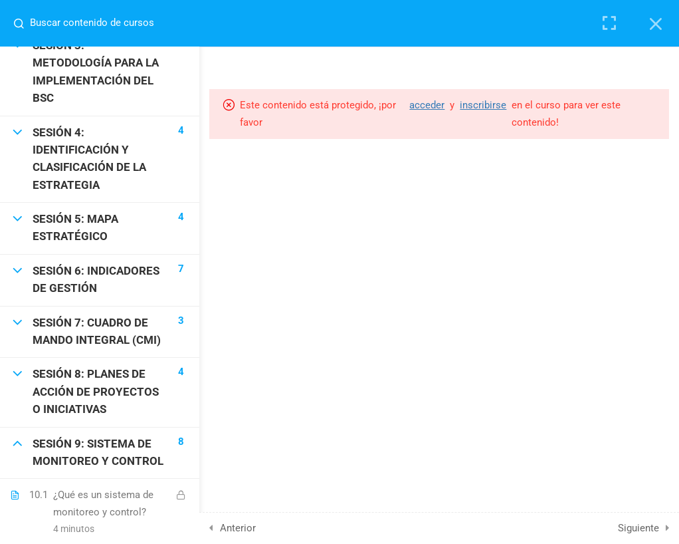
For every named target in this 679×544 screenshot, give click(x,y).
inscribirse (483, 105)
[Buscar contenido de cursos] (24, 23)
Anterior (238, 528)
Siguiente (638, 528)
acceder (426, 105)
